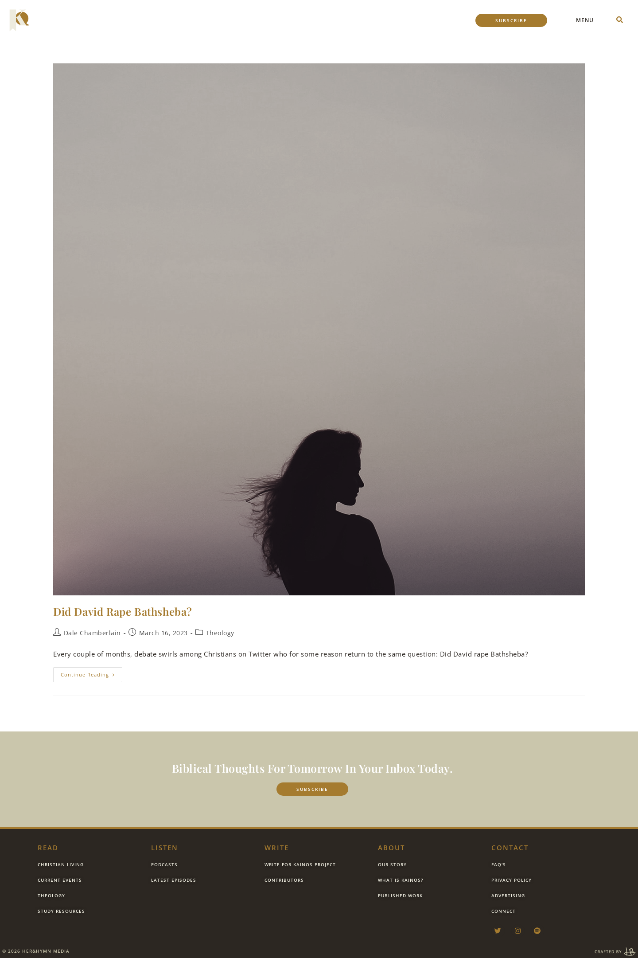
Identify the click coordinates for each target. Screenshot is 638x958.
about (391, 847)
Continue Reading (91, 672)
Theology (220, 633)
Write (277, 847)
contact (510, 847)
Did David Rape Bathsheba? (122, 611)
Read (48, 847)
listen (164, 847)
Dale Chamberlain (92, 633)
